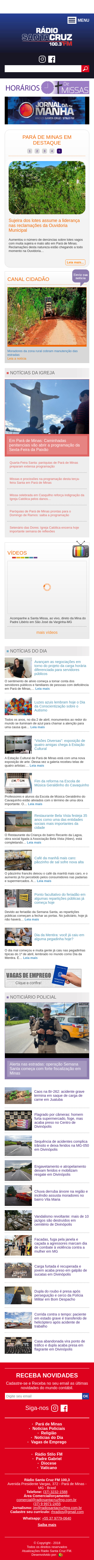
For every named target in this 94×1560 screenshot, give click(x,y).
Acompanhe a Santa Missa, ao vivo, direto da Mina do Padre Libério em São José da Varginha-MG (48, 620)
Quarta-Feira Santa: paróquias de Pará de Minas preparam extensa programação (44, 464)
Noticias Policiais (47, 1428)
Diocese (47, 1463)
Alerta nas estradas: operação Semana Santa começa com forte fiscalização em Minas (45, 1068)
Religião (47, 1433)
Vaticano (47, 1468)
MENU (78, 20)
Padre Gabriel (47, 1459)
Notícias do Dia (47, 1437)
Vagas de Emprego (46, 1442)
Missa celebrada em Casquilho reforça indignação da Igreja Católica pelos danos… (47, 497)
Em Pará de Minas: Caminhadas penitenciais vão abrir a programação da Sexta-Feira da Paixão (44, 445)
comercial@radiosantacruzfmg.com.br (47, 1500)
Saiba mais (47, 1525)
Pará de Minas (47, 1424)
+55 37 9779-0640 (56, 1518)
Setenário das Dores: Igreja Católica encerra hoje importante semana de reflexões (44, 529)
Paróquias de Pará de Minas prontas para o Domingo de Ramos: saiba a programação (40, 513)
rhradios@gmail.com (67, 1512)
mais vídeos (46, 632)
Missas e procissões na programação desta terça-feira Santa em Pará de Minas (45, 480)
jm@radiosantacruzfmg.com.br (57, 1508)
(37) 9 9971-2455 (47, 1504)
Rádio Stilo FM (46, 1454)
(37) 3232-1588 (55, 1492)
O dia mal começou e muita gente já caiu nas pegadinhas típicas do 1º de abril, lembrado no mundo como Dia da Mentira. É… (45, 954)
